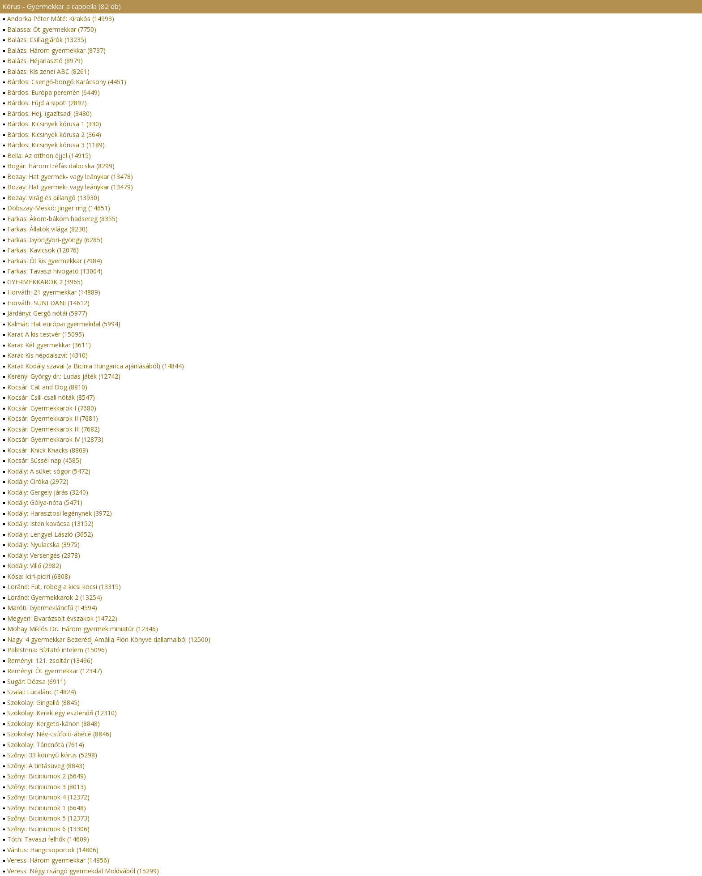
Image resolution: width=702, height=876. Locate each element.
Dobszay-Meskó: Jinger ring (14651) (58, 208)
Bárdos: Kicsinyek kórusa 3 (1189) (56, 145)
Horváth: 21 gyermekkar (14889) (53, 292)
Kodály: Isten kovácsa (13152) (50, 523)
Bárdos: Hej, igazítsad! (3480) (49, 113)
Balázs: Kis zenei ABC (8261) (48, 71)
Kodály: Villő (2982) (34, 565)
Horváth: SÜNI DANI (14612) (48, 303)
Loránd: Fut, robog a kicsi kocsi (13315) (64, 586)
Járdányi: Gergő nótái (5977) (47, 313)
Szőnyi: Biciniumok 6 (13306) (48, 829)
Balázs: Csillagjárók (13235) (46, 39)
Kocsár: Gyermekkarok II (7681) (52, 418)
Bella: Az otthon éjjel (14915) (49, 155)
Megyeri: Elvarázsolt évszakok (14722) (62, 618)
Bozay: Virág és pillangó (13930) (53, 197)
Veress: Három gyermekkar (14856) (58, 860)
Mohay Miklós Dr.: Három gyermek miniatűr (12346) (82, 628)
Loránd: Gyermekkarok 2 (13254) (54, 597)
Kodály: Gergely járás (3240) (47, 492)
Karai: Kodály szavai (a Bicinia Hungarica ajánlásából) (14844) (95, 366)
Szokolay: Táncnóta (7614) (45, 744)
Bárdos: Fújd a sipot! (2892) (47, 102)
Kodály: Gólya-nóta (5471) (44, 502)
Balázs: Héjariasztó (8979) (45, 60)
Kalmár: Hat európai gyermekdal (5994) (63, 324)
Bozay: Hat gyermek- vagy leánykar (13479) (70, 187)
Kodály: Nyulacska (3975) (43, 544)
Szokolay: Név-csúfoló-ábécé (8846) (59, 734)
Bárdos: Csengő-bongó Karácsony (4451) (66, 81)
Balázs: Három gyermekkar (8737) (56, 50)
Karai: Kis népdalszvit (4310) (47, 355)
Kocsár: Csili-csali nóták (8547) (51, 397)
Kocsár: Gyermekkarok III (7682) (53, 429)
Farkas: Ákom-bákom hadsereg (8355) (62, 218)
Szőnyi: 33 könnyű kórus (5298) (52, 755)
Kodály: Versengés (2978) (43, 555)
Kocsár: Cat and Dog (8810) (47, 387)
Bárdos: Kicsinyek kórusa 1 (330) (54, 124)
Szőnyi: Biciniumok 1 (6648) (46, 807)
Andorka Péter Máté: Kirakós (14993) (60, 18)
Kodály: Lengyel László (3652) (50, 534)
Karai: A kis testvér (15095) (45, 334)
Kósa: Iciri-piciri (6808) (38, 576)
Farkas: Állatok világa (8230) (47, 229)
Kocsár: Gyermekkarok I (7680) (51, 408)
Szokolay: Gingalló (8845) (43, 702)
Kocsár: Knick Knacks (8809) (47, 450)
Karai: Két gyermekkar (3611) (49, 345)
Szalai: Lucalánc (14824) (41, 692)
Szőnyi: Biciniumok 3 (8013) (46, 786)
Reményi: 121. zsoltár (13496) (50, 660)
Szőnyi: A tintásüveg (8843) (46, 765)
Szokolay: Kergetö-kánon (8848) (53, 723)
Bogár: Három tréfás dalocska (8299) (61, 166)
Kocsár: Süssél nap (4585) (44, 460)
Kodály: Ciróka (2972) (37, 481)
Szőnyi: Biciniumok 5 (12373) (48, 818)
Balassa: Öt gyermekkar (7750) (51, 29)
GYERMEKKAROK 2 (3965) (45, 282)
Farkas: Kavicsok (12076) (43, 250)
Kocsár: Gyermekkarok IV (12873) (55, 439)
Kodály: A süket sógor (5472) (48, 471)
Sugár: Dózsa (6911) (36, 681)
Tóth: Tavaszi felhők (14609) (48, 839)
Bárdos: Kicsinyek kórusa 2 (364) (54, 134)
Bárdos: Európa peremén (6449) (53, 92)
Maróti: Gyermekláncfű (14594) (52, 607)
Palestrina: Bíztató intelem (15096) (57, 649)
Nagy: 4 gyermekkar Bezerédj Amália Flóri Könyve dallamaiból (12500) (108, 639)
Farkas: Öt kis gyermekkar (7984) (54, 260)
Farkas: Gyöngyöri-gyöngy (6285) (55, 239)
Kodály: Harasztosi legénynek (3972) (59, 513)
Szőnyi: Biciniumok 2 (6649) (46, 776)
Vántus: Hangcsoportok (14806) (52, 850)
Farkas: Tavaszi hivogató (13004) (55, 271)
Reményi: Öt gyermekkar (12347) (54, 671)
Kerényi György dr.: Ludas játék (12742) (63, 376)
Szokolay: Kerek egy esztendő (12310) (62, 713)
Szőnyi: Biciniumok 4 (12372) (48, 797)
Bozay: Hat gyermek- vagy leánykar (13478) (70, 176)
